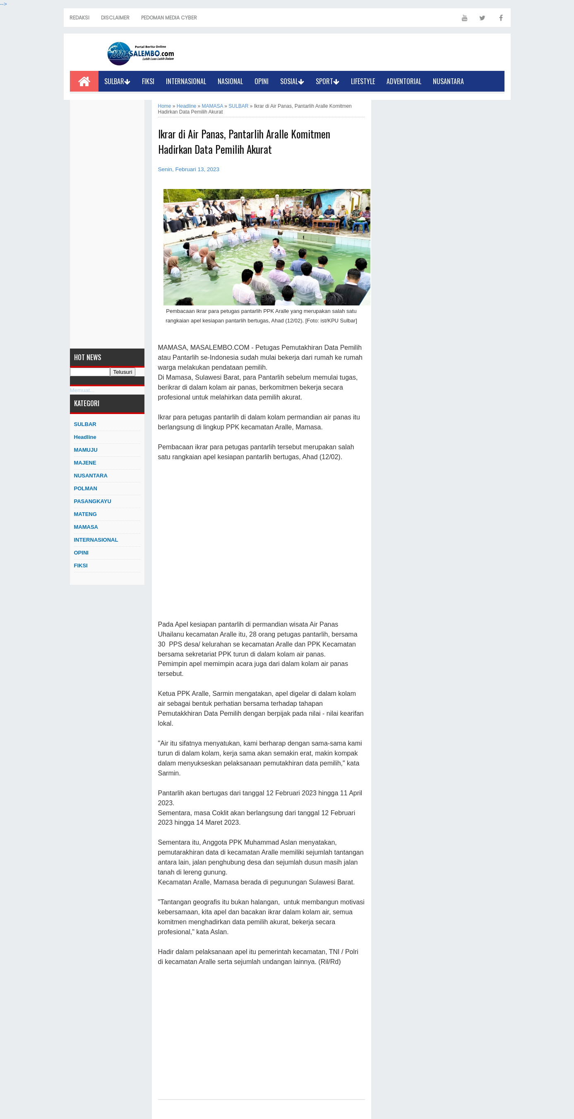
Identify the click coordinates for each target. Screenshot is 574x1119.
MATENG (85, 514)
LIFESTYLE (363, 81)
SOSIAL (292, 81)
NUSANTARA (448, 81)
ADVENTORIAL (404, 81)
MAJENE (85, 463)
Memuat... (82, 390)
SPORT (327, 81)
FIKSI (148, 81)
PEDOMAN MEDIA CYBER (169, 17)
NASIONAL (230, 81)
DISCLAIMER (115, 17)
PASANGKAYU (92, 501)
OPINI (262, 81)
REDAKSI (79, 17)
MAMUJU (86, 450)
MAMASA (86, 527)
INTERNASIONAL (186, 81)
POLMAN (85, 488)
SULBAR (117, 81)
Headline (85, 437)
